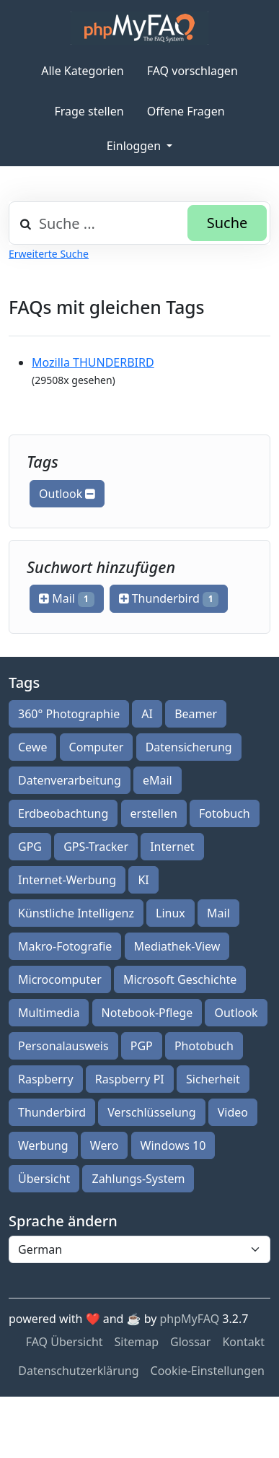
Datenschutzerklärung (78, 1371)
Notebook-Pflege (147, 1013)
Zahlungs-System (138, 1179)
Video (233, 1112)
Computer (96, 747)
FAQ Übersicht (64, 1342)
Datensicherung (189, 747)
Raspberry (46, 1079)
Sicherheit (213, 1079)
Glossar (190, 1342)
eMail (157, 780)
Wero (104, 1145)
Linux (170, 913)
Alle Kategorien (82, 71)
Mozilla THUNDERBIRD (93, 362)
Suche (227, 222)
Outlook (67, 494)
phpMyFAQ (190, 1319)
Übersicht (44, 1179)
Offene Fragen (186, 111)
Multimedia (48, 1013)
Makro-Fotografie (65, 946)
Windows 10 (173, 1145)
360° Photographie (69, 714)
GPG (30, 847)
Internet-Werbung (67, 880)
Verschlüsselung (151, 1112)
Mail (66, 598)
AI (147, 714)
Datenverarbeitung (69, 780)
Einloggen (135, 146)
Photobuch (204, 1046)
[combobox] (139, 223)
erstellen (153, 813)
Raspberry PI (129, 1079)
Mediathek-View (177, 946)
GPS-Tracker (95, 847)
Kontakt (243, 1342)
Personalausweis (63, 1046)
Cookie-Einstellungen (208, 1371)
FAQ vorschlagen (192, 71)
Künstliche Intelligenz (76, 913)
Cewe (32, 747)
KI (143, 880)
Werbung (43, 1145)
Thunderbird (169, 598)
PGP (141, 1046)
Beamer (195, 714)
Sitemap (137, 1342)
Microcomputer (60, 979)
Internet (172, 847)
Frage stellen (88, 111)
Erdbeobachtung (63, 813)
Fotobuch (224, 813)
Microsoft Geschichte (179, 979)
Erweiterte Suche (49, 254)
